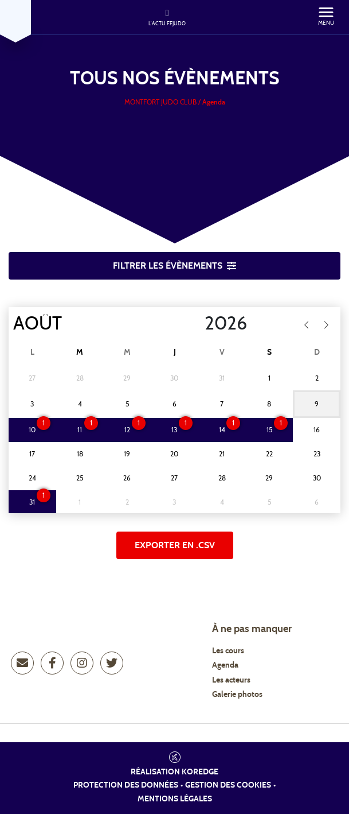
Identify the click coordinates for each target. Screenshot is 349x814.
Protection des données (125, 785)
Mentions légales (175, 799)
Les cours (228, 651)
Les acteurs (231, 680)
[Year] (195, 324)
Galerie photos (237, 695)
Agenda (225, 665)
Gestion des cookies (228, 785)
